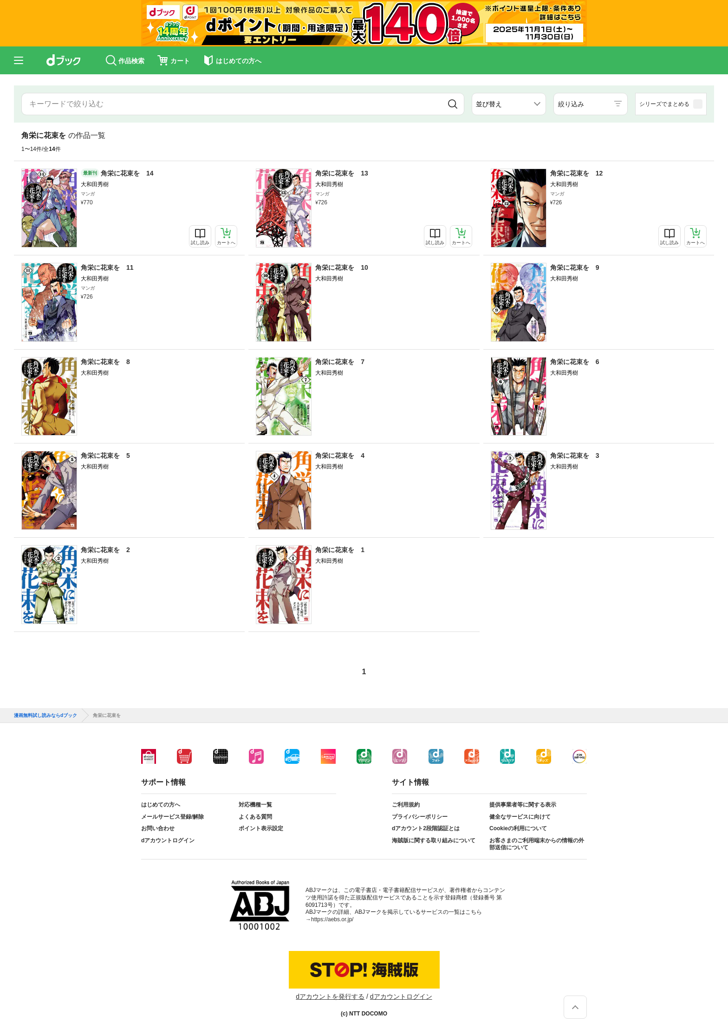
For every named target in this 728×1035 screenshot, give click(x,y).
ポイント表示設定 (261, 828)
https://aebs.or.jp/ (332, 919)
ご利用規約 (406, 804)
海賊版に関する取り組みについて (433, 840)
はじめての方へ (160, 804)
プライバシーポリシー (420, 817)
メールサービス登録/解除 (172, 817)
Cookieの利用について (518, 828)
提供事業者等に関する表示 (522, 804)
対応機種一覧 (255, 804)
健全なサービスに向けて (520, 817)
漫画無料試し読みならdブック (45, 715)
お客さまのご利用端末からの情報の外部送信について (536, 844)
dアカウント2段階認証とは (426, 828)
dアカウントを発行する (330, 996)
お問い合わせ (158, 828)
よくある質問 (255, 817)
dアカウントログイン (168, 840)
